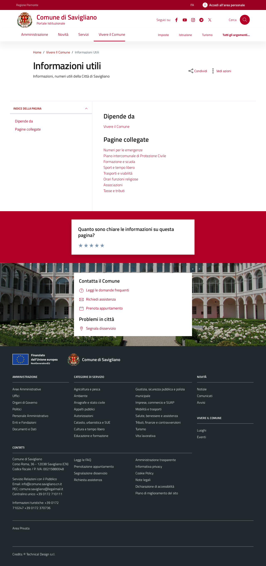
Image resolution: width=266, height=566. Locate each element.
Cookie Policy (144, 473)
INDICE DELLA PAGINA (51, 108)
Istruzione (185, 34)
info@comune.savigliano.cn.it (42, 483)
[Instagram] (191, 19)
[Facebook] (175, 19)
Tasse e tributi (114, 191)
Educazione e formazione (91, 435)
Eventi (201, 436)
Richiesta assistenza (88, 479)
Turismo (207, 34)
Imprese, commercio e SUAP (154, 402)
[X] (208, 19)
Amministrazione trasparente (155, 459)
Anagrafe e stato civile (89, 402)
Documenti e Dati (24, 429)
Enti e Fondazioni (24, 422)
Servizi (83, 34)
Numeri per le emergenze (123, 150)
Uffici (15, 395)
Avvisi (201, 402)
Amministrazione (34, 34)
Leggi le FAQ (82, 459)
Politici (16, 409)
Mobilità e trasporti (148, 409)
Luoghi (201, 430)
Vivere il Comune (112, 34)
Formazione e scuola (119, 161)
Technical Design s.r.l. (40, 554)
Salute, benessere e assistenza (156, 415)
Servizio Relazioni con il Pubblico (34, 478)
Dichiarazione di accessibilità (154, 486)
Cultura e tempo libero (89, 429)
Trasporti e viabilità (117, 173)
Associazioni (113, 185)
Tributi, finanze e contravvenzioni (158, 422)
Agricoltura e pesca (87, 389)
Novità (63, 34)
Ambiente (80, 395)
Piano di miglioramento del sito (156, 493)
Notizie (202, 389)
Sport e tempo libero (119, 167)
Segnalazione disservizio (90, 473)
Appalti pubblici (84, 409)
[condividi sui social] (197, 71)
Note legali (142, 479)
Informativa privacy (148, 466)
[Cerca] (245, 20)
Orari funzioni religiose (120, 179)
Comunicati (204, 395)
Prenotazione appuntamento (94, 466)
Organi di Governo (24, 402)
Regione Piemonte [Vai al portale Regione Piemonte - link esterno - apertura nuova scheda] (27, 5)
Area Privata (21, 528)
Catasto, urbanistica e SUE (92, 422)
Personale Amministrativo (30, 415)
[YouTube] (183, 19)
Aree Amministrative (26, 389)
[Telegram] (200, 19)
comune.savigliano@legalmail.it (41, 488)
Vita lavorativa (145, 435)
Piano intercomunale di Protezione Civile (134, 156)
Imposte (163, 34)
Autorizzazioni (83, 415)
